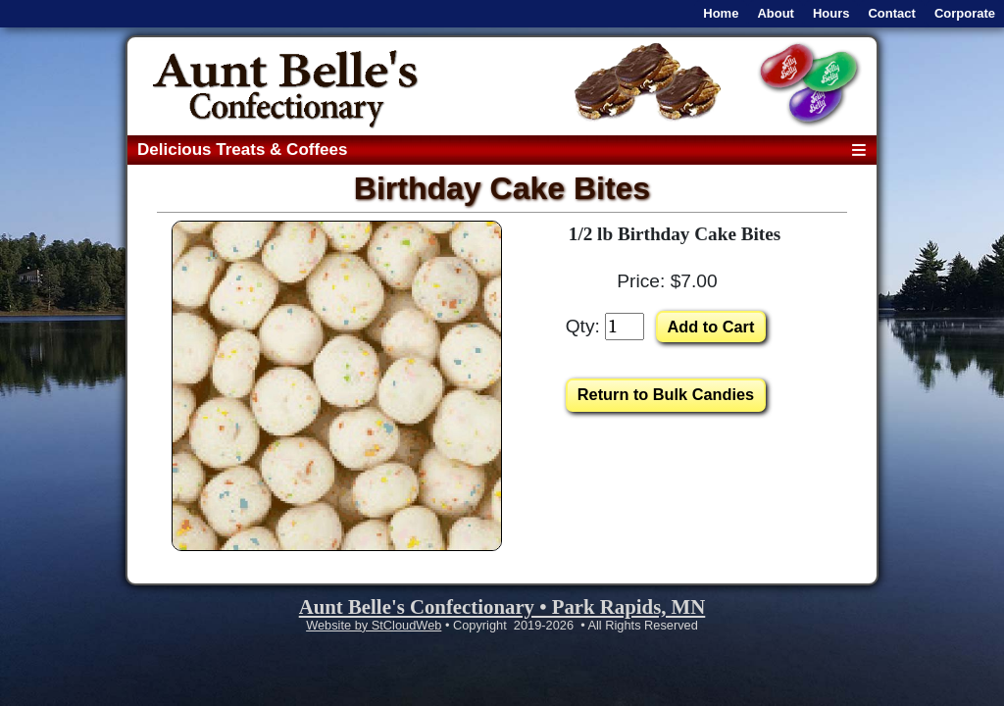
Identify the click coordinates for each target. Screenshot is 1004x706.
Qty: (583, 326)
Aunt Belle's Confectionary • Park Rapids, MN (502, 606)
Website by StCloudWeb (373, 625)
